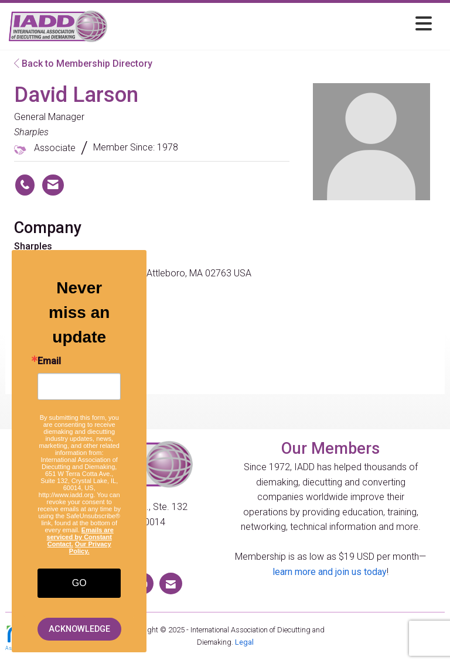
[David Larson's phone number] (25, 185)
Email (49, 361)
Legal (244, 642)
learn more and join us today (329, 571)
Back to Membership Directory (83, 63)
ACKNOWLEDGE (79, 629)
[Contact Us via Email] (170, 583)
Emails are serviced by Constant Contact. (80, 536)
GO (79, 583)
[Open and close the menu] (272, 24)
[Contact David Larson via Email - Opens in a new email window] (53, 185)
